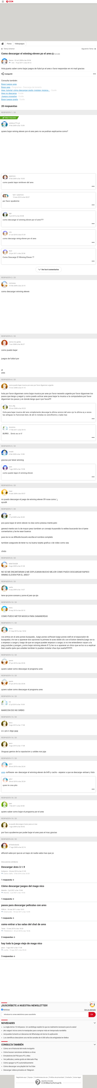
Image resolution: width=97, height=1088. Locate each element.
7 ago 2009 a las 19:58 (17, 469)
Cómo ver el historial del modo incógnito (18, 1048)
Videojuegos (19, 44)
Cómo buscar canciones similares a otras (19, 1052)
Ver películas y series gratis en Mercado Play (20, 1059)
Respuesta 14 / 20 (9, 696)
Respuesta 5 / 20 (8, 446)
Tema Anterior (9, 49)
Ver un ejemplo (90, 1010)
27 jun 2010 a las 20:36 (17, 663)
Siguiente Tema (87, 49)
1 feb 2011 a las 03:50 (17, 806)
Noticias (5, 1010)
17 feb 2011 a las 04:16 (17, 430)
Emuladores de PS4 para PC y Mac (16, 1056)
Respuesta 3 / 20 (8, 336)
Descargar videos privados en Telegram (18, 1070)
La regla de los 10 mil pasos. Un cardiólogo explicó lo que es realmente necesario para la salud (39, 1027)
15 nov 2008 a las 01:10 (17, 388)
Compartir (8, 74)
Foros (9, 44)
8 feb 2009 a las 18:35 (17, 179)
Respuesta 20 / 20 (9, 839)
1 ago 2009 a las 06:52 (17, 827)
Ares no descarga (9, 93)
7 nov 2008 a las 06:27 (17, 344)
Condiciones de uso (41, 1077)
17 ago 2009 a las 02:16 (17, 847)
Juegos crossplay (9, 96)
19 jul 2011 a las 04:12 (23, 63)
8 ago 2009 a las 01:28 (17, 566)
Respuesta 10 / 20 (9, 602)
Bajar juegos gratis (9, 99)
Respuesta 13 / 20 (9, 676)
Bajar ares (5, 87)
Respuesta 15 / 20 (9, 717)
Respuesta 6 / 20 (8, 485)
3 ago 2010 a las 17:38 (17, 725)
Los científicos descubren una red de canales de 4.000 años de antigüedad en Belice (36, 1038)
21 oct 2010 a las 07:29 (17, 235)
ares (3, 772)
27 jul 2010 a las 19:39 (17, 704)
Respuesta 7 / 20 (8, 509)
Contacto (69, 1077)
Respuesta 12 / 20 (9, 655)
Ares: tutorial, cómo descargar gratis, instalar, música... (25, 90)
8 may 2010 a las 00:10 (17, 610)
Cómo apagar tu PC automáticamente (18, 1063)
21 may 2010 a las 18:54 (17, 631)
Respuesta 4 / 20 (8, 380)
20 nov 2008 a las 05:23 (17, 408)
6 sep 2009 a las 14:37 (17, 590)
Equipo (30, 1077)
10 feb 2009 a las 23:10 (17, 286)
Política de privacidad (56, 1077)
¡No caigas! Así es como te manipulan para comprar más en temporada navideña (34, 1031)
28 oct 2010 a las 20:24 (17, 766)
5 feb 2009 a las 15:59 (17, 125)
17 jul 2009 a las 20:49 (17, 517)
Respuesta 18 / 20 (9, 798)
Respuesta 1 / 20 (8, 112)
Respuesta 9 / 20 (8, 581)
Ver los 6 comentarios (50, 270)
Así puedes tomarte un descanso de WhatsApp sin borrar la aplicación (30, 1034)
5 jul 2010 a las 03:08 (16, 216)
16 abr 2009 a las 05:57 (17, 493)
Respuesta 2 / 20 (8, 277)
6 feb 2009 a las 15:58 (17, 454)
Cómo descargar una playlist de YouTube (19, 1066)
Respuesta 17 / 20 (9, 758)
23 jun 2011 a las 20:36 (17, 253)
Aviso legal (77, 1077)
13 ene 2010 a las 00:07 (21, 197)
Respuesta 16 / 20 (9, 738)
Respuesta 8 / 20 (8, 558)
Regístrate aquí (21, 1077)
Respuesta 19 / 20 (9, 818)
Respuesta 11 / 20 (9, 623)
